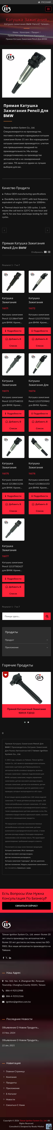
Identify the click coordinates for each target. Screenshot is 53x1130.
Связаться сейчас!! (26, 905)
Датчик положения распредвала (17, 857)
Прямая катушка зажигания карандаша (26, 35)
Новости (10, 1099)
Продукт (35, 32)
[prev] (4, 230)
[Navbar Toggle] (48, 9)
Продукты (11, 1082)
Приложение (12, 647)
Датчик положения (12, 864)
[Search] (23, 616)
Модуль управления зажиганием (33, 864)
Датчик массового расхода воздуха (19, 854)
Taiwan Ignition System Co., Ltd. (33, 1120)
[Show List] (49, 252)
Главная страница (15, 1071)
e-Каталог (11, 1093)
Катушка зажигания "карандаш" (17, 861)
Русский (46, 2)
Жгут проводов (27, 850)
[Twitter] (7, 957)
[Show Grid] (45, 252)
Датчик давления (37, 861)
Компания (11, 1077)
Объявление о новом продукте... (20, 1027)
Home (15, 32)
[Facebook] (3, 957)
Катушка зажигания (12, 850)
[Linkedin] (10, 957)
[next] (47, 230)
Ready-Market (38, 1126)
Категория (24, 32)
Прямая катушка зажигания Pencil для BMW (26, 39)
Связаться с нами (24, 868)
